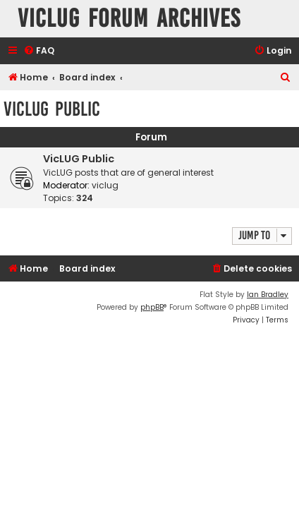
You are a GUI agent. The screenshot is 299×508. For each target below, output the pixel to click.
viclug (105, 185)
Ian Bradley (267, 294)
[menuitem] (38, 51)
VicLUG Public (52, 109)
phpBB (152, 307)
